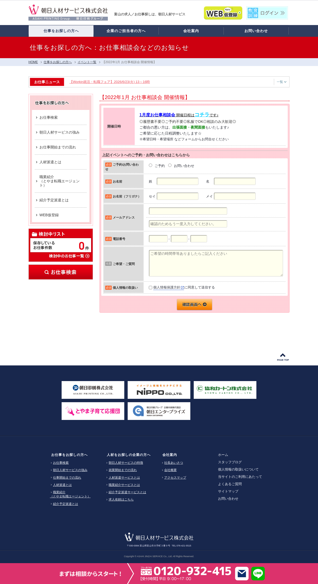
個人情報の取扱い (125, 287)
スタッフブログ (230, 462)
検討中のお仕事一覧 (69, 256)
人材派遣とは (62, 485)
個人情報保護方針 (166, 287)
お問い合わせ (228, 499)
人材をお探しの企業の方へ (129, 455)
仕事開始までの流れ (67, 477)
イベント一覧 (87, 62)
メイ (209, 196)
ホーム (223, 455)
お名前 (117, 181)
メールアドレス (124, 217)
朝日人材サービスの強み (70, 470)
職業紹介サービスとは (124, 485)
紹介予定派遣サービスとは (127, 492)
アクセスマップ (175, 477)
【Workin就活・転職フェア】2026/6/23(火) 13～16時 (110, 82)
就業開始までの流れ (123, 470)
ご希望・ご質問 (124, 264)
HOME (33, 62)
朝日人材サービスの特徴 (126, 463)
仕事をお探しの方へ (58, 62)
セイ (152, 196)
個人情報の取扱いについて (238, 469)
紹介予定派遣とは (65, 504)
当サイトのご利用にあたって (240, 477)
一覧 (281, 82)
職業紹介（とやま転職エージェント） (70, 494)
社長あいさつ (173, 463)
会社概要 (170, 470)
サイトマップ (228, 491)
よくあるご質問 (230, 484)
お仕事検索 (60, 272)
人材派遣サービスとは (124, 477)
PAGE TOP (283, 360)
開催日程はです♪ (179, 115)
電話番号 (119, 238)
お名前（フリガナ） (127, 196)
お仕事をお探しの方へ (69, 455)
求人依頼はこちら (121, 499)
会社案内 (169, 455)
